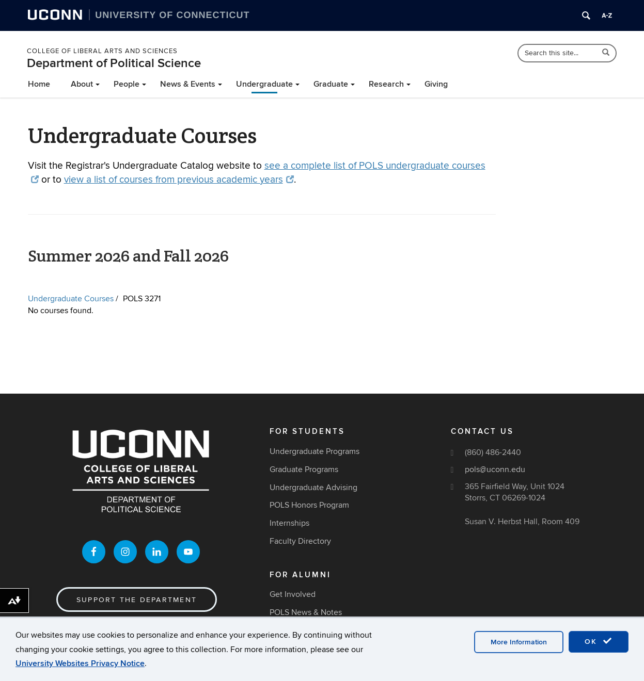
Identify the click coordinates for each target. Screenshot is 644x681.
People (126, 84)
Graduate (330, 84)
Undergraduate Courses (71, 299)
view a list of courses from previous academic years (179, 180)
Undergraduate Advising (313, 487)
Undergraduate (264, 84)
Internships (289, 523)
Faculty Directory (300, 541)
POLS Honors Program (309, 505)
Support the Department (136, 599)
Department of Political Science (114, 63)
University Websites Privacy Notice (80, 663)
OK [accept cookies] (598, 641)
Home (39, 84)
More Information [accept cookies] (519, 642)
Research (386, 84)
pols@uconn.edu (495, 469)
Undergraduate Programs (314, 451)
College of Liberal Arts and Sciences (102, 51)
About (82, 84)
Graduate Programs (304, 469)
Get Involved (293, 594)
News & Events (187, 84)
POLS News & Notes (306, 612)
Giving (436, 84)
